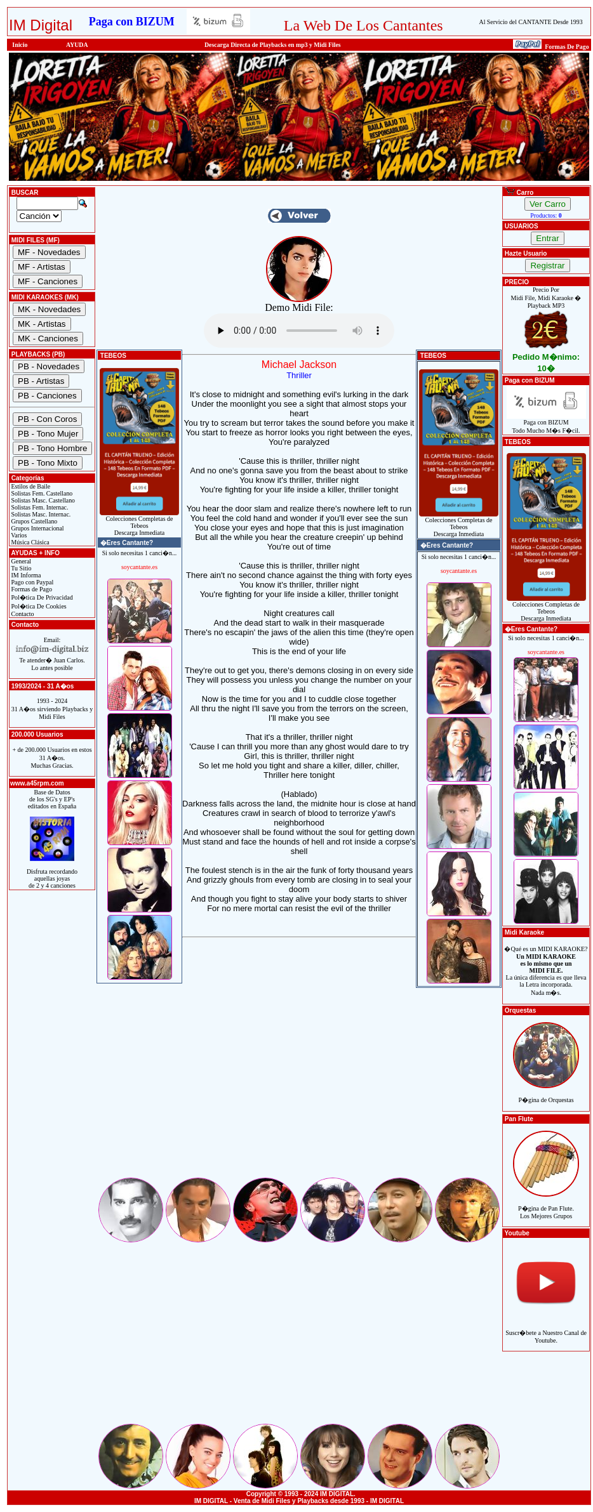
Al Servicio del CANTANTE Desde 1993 (531, 21)
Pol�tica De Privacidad (41, 597)
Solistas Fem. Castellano (41, 493)
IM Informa (25, 575)
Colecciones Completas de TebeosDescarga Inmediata (139, 522)
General (20, 561)
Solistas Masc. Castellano (42, 500)
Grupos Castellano (33, 521)
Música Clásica (30, 542)
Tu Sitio (20, 568)
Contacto (22, 613)
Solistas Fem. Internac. (39, 507)
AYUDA (77, 44)
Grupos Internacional (37, 528)
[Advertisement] (299, 1087)
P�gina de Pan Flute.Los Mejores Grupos (546, 1205)
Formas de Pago (31, 589)
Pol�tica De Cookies (38, 606)
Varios (18, 535)
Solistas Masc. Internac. (40, 514)
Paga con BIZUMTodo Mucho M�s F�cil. (546, 423)
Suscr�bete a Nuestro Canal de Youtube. (546, 1329)
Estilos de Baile (30, 486)
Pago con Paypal (31, 582)
